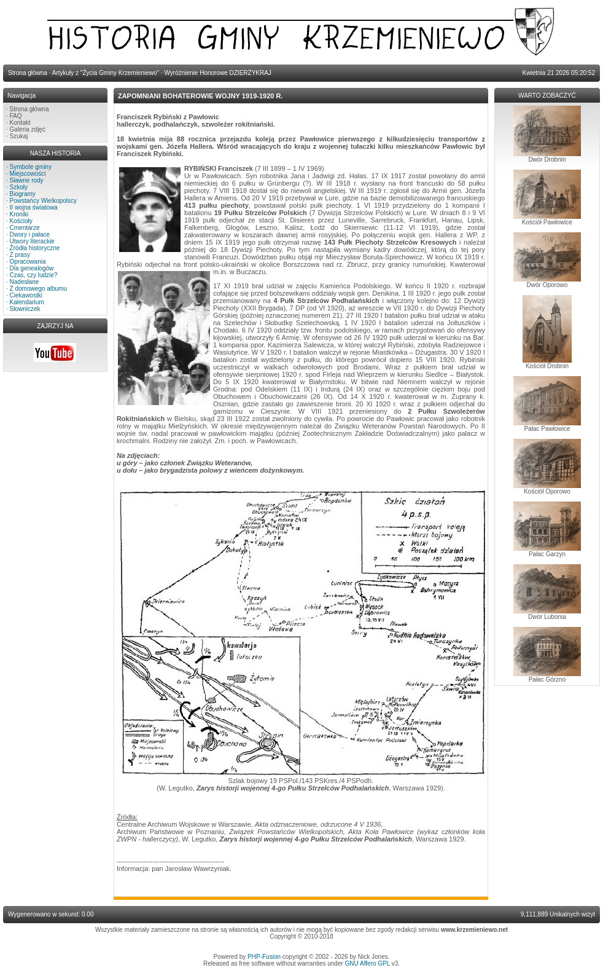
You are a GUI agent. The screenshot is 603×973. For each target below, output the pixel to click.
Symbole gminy (31, 166)
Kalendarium (27, 302)
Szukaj (19, 136)
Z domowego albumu (38, 288)
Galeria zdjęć (27, 129)
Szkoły (19, 187)
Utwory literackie (32, 241)
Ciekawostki (26, 295)
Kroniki (19, 214)
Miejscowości (28, 173)
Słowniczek (25, 308)
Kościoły (21, 221)
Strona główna (29, 109)
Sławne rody (27, 180)
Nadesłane (24, 281)
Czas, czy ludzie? (34, 275)
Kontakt (20, 122)
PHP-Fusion (264, 956)
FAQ (16, 115)
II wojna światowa (34, 207)
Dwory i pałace (30, 234)
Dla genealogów (32, 268)
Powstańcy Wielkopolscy (43, 200)
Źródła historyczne (35, 248)
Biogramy (23, 194)
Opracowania (28, 261)
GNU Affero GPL (367, 963)
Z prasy (20, 254)
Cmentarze (25, 227)
